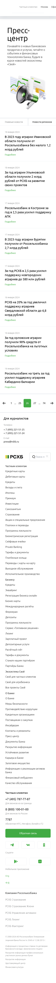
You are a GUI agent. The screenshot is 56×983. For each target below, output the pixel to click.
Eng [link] (7, 876)
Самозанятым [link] (13, 509)
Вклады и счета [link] (13, 487)
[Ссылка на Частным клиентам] (28, 7)
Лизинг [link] (9, 633)
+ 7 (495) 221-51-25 (14, 429)
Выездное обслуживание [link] (19, 568)
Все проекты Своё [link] (15, 687)
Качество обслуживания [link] (18, 783)
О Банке (9, 693)
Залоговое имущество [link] (17, 763)
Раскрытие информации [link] (18, 747)
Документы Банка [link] (15, 741)
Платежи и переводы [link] (17, 525)
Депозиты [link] (10, 617)
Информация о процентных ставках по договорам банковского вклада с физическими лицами (26, 947)
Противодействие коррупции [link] (21, 709)
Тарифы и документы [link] (17, 552)
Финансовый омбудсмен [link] (19, 777)
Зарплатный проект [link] (16, 639)
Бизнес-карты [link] (12, 601)
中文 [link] (8, 883)
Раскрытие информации (15, 959)
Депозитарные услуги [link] (17, 644)
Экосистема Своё (15, 671)
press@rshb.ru (11, 441)
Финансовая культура (14, 967)
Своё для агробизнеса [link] (17, 682)
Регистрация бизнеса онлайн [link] (21, 595)
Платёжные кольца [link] (15, 557)
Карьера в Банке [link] (14, 757)
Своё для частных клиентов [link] (20, 676)
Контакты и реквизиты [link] (17, 730)
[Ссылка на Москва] (44, 7)
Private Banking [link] (13, 547)
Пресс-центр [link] (12, 736)
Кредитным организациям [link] (19, 714)
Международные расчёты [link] (19, 606)
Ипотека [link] (9, 493)
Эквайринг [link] (11, 590)
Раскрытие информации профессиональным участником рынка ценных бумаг (24, 954)
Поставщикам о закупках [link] (19, 720)
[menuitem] (28, 6)
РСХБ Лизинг (12, 919)
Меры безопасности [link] (16, 703)
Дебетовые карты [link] (15, 476)
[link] (28, 833)
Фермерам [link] (11, 611)
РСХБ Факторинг (14, 926)
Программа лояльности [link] (18, 530)
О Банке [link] (9, 698)
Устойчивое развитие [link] (17, 752)
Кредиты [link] (10, 482)
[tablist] (14, 122)
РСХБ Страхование (15, 899)
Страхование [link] (12, 514)
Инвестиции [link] (12, 503)
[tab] (14, 122)
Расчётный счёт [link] (13, 649)
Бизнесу (9, 579)
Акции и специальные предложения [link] (25, 520)
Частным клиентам (16, 466)
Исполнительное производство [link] (22, 574)
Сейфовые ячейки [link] (15, 541)
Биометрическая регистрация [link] (21, 536)
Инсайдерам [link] (12, 725)
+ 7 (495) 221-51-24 (14, 433)
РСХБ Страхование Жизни (19, 906)
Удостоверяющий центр (15, 963)
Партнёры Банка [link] (14, 666)
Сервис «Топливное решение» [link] (22, 628)
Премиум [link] (10, 498)
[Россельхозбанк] (15, 457)
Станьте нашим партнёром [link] (20, 660)
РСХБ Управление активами (20, 912)
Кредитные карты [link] (15, 471)
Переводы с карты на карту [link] (20, 563)
